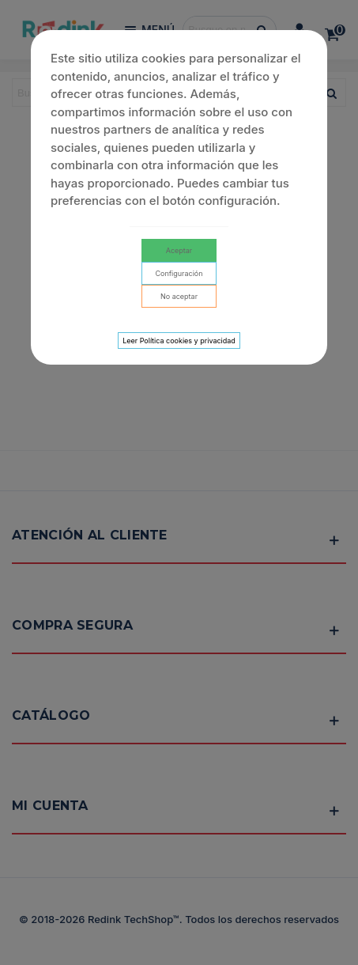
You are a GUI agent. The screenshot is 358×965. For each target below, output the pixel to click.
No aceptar (179, 296)
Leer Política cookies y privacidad (179, 340)
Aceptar (179, 250)
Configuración (178, 273)
